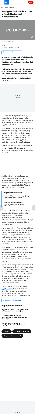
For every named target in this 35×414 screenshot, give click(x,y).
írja (4, 125)
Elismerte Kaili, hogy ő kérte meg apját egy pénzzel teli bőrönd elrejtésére (16, 196)
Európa (6, 7)
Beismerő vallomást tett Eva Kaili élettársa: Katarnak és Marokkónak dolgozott (14, 204)
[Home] (2, 7)
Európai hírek (13, 7)
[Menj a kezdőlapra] (6, 2)
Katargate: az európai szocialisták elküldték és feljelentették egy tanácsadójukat (14, 310)
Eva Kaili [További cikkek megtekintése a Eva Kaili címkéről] (6, 331)
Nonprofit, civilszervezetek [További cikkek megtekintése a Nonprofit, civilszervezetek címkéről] (12, 335)
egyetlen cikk (6, 289)
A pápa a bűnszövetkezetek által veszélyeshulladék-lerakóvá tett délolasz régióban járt (14, 317)
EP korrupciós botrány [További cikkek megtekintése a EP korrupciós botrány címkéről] (22, 331)
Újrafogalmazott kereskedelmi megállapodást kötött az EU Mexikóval (13, 324)
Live (30, 2)
